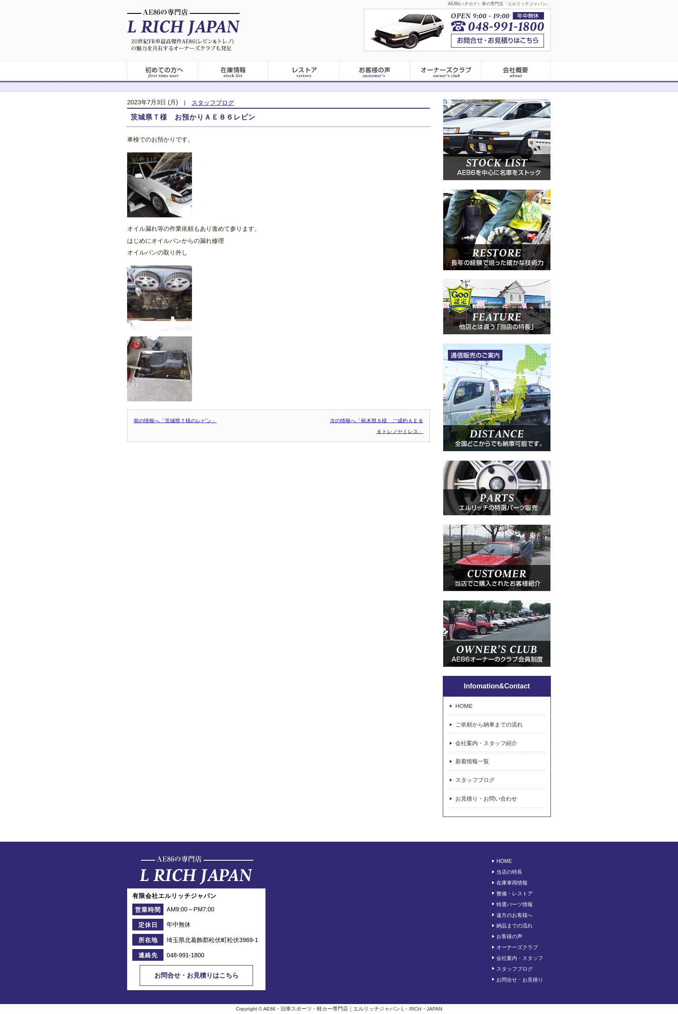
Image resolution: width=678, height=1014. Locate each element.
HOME (464, 706)
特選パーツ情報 (514, 904)
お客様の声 (374, 71)
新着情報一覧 (472, 762)
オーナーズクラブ (445, 71)
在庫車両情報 (512, 883)
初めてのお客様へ (162, 71)
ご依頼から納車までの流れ (489, 724)
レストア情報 (304, 71)
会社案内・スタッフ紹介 (486, 743)
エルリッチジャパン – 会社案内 (516, 71)
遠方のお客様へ (514, 915)
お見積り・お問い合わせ (486, 798)
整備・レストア (514, 894)
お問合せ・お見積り (519, 979)
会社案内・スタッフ (519, 958)
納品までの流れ (514, 926)
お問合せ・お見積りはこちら (196, 975)
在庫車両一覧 (233, 71)
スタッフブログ (213, 103)
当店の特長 (509, 872)
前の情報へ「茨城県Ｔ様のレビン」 (175, 420)
